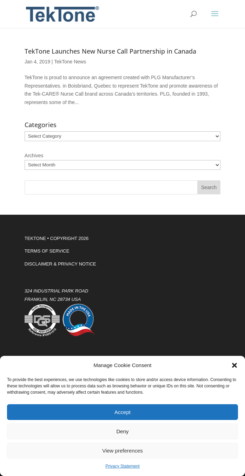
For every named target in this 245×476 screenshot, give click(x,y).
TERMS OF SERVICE (47, 251)
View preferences (122, 451)
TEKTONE (35, 238)
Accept (122, 412)
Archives (34, 155)
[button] (234, 365)
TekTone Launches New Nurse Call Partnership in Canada (110, 51)
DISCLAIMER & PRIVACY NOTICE (60, 264)
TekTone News (70, 61)
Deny (122, 431)
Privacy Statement (122, 466)
